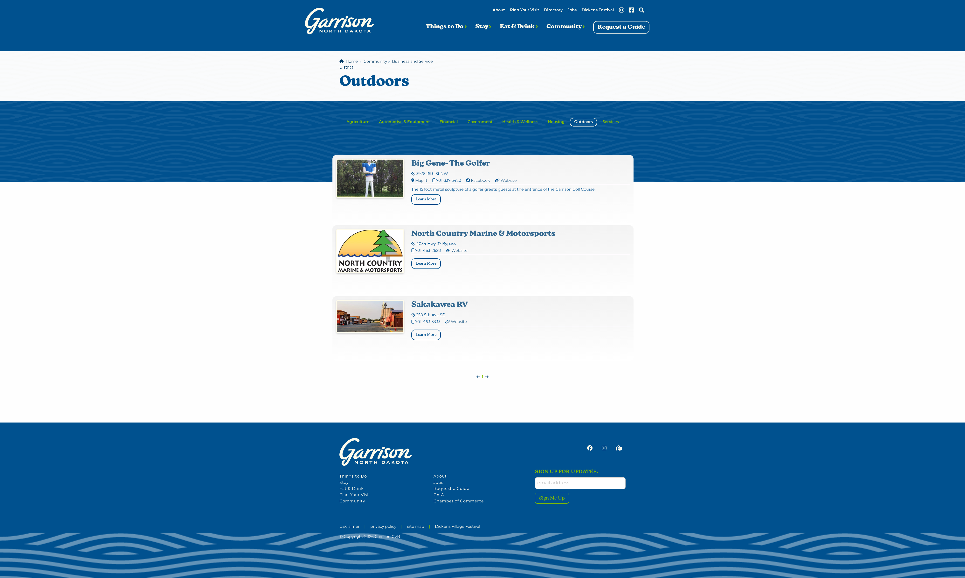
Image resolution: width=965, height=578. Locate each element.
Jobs (572, 10)
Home (348, 62)
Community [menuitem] (375, 62)
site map (415, 527)
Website (509, 181)
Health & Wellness (520, 122)
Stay (483, 27)
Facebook (480, 181)
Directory (553, 10)
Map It (421, 181)
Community (565, 27)
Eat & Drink (519, 27)
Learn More (428, 198)
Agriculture (357, 122)
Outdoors (583, 122)
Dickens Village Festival (457, 527)
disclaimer (349, 527)
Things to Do (446, 27)
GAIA (439, 495)
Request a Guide (451, 489)
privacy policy (383, 527)
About (499, 10)
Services (610, 122)
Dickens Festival (598, 10)
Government (480, 122)
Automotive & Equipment (404, 122)
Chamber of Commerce (459, 501)
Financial (449, 122)
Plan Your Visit (524, 10)
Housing (556, 122)
